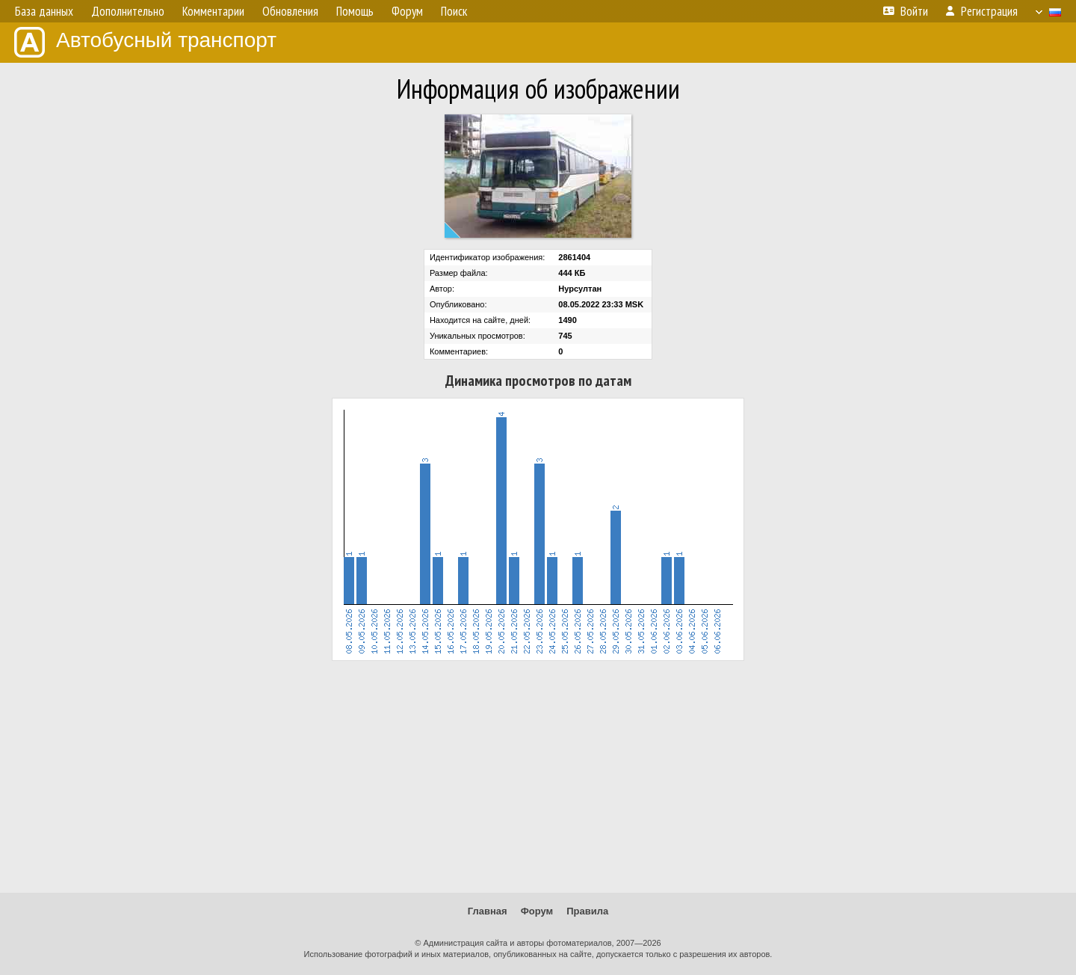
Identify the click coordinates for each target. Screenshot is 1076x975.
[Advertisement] (538, 777)
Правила (587, 911)
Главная (487, 911)
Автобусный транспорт (145, 42)
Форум (537, 911)
